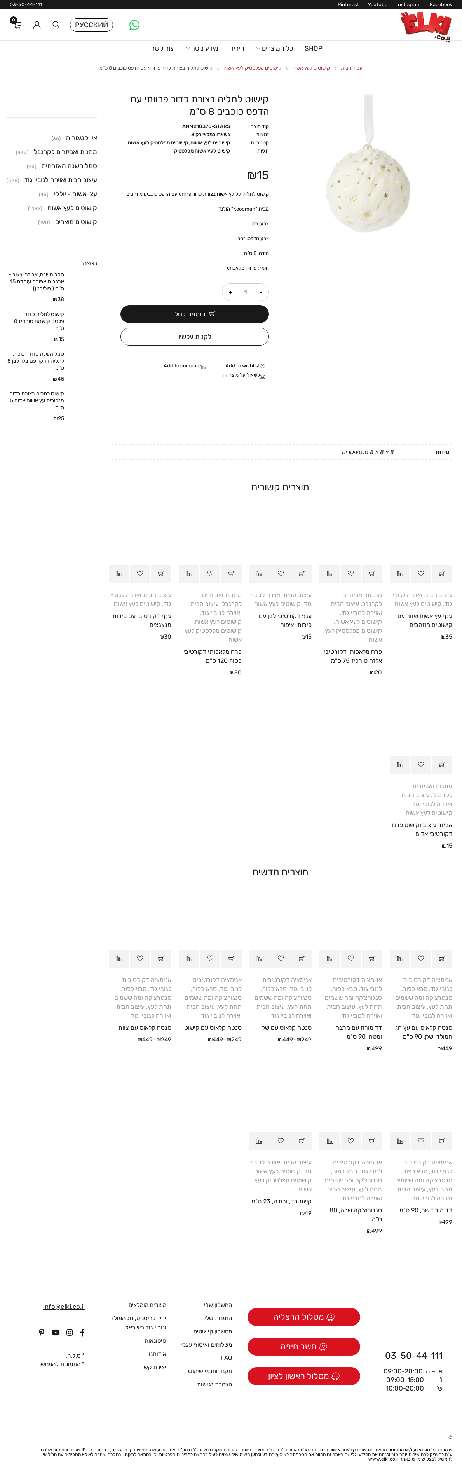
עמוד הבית (352, 68)
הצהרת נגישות (214, 1384)
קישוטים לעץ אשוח (311, 68)
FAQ (226, 1357)
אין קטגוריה (81, 138)
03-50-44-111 (26, 4)
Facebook (441, 4)
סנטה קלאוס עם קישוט (213, 1027)
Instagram (408, 4)
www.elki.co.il (383, 1459)
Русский (91, 25)
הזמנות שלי (218, 1318)
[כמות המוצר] (245, 292)
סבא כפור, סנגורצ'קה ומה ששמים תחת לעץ (423, 997)
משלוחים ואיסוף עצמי (206, 1344)
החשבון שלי (218, 1304)
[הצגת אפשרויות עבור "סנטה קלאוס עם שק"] (301, 959)
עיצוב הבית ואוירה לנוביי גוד (60, 180)
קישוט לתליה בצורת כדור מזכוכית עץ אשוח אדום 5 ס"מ (37, 400)
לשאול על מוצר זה (241, 375)
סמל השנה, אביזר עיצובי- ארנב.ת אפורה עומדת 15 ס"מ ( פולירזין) (36, 281)
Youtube (377, 4)
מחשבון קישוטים (213, 1331)
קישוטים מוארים (76, 222)
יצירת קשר (153, 1367)
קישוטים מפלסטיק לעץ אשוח (252, 68)
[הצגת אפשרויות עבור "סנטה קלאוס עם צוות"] (161, 959)
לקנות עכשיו (194, 337)
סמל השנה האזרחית (69, 166)
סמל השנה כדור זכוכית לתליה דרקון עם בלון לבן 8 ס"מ (35, 361)
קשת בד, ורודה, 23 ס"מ (281, 1201)
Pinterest (348, 4)
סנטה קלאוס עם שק (286, 1027)
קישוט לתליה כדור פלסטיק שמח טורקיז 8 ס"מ (39, 321)
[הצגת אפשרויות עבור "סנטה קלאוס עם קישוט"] (231, 959)
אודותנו (157, 1354)
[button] (442, 574)
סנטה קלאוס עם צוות (144, 1027)
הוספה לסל (190, 314)
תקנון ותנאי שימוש (210, 1371)
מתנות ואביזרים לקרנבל (65, 152)
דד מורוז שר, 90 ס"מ (425, 1210)
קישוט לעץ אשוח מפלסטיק (202, 151)
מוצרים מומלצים (147, 1304)
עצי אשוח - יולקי (75, 194)
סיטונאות (155, 1340)
